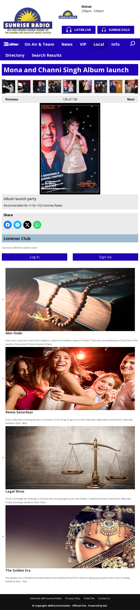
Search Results (47, 55)
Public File (89, 598)
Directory (14, 55)
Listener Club (17, 238)
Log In (34, 257)
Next (129, 98)
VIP (83, 44)
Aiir (105, 605)
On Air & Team (39, 44)
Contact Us (104, 598)
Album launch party (8, 86)
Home (11, 44)
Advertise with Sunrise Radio (46, 598)
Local (99, 44)
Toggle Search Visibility (132, 43)
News (67, 44)
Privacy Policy (72, 598)
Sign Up (105, 257)
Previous (10, 98)
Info (115, 44)
